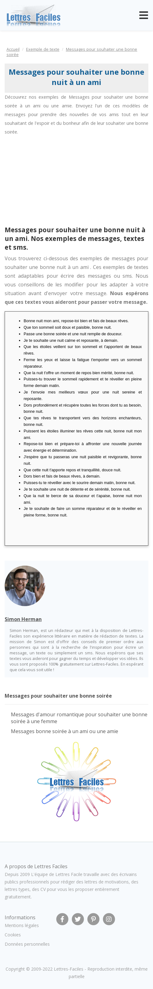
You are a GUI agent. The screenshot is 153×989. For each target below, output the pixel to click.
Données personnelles (27, 944)
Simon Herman (23, 619)
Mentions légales (22, 925)
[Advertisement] (55, 183)
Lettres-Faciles (68, 969)
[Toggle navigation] (143, 15)
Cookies (13, 935)
